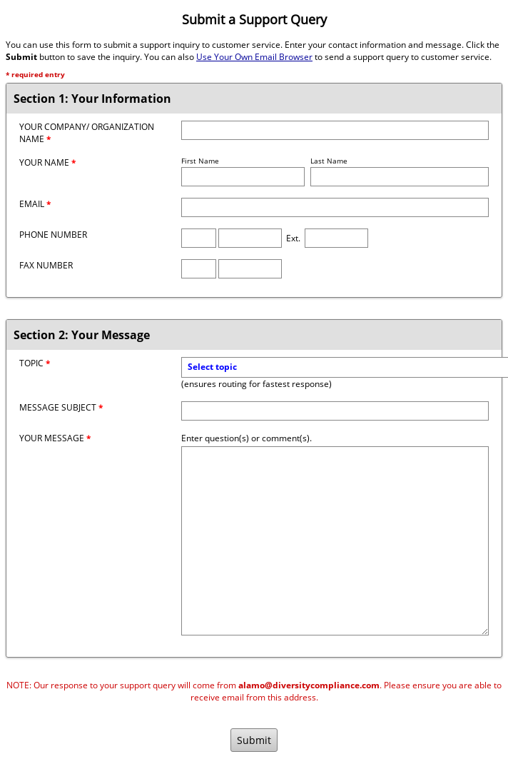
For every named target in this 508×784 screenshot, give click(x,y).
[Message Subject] (335, 411)
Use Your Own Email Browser (254, 57)
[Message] (335, 540)
